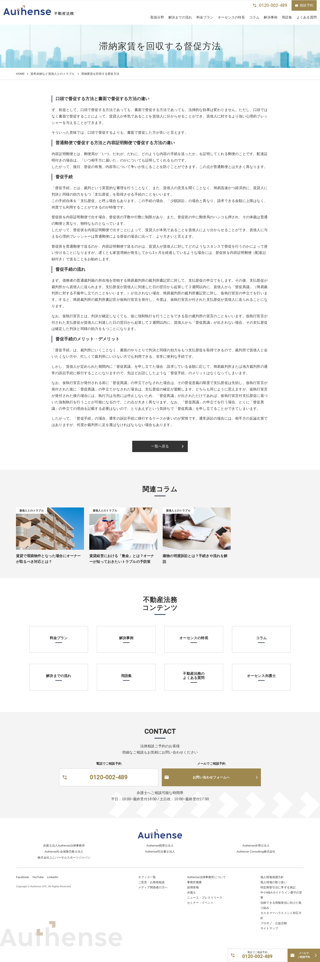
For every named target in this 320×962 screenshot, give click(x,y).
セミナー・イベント (200, 902)
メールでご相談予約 (304, 955)
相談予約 (304, 5)
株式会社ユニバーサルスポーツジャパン (64, 857)
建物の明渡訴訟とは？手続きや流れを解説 (195, 559)
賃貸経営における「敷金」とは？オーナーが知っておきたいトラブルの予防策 (121, 559)
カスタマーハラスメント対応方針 (281, 915)
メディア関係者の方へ (153, 887)
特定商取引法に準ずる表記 (278, 887)
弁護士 (191, 892)
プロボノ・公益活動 (273, 923)
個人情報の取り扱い (273, 882)
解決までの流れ (180, 17)
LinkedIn (52, 877)
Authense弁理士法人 (256, 845)
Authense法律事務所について (206, 877)
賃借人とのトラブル (31, 510)
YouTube (38, 877)
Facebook (22, 877)
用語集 (287, 17)
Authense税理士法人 (160, 845)
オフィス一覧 (147, 877)
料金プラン (204, 17)
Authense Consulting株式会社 (256, 851)
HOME (20, 73)
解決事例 (270, 17)
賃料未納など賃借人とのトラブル (52, 73)
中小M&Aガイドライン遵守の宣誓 (281, 895)
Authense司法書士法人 (160, 851)
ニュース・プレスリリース (204, 897)
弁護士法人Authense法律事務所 (64, 845)
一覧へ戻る (168, 446)
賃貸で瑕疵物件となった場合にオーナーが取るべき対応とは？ (48, 559)
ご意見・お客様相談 (151, 882)
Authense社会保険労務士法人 (64, 851)
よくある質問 (306, 17)
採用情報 (193, 887)
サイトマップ (269, 928)
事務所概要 (194, 882)
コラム (254, 17)
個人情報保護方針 (272, 877)
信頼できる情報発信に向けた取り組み (281, 905)
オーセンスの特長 (231, 17)
